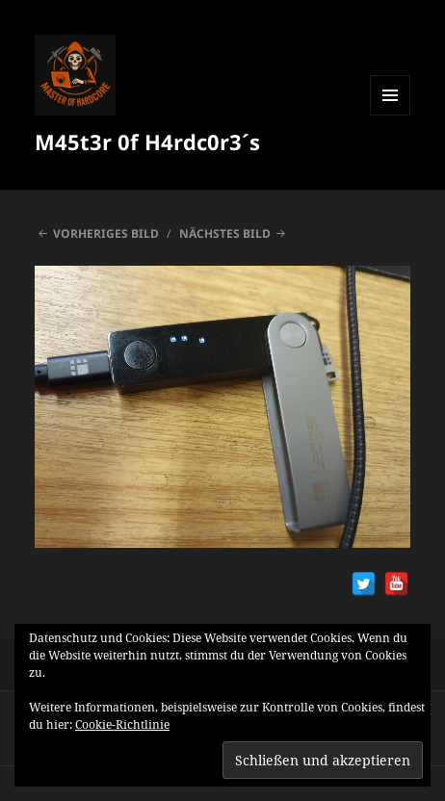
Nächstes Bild (225, 233)
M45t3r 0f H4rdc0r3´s (147, 141)
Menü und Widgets (390, 115)
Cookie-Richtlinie (122, 724)
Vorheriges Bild (106, 233)
